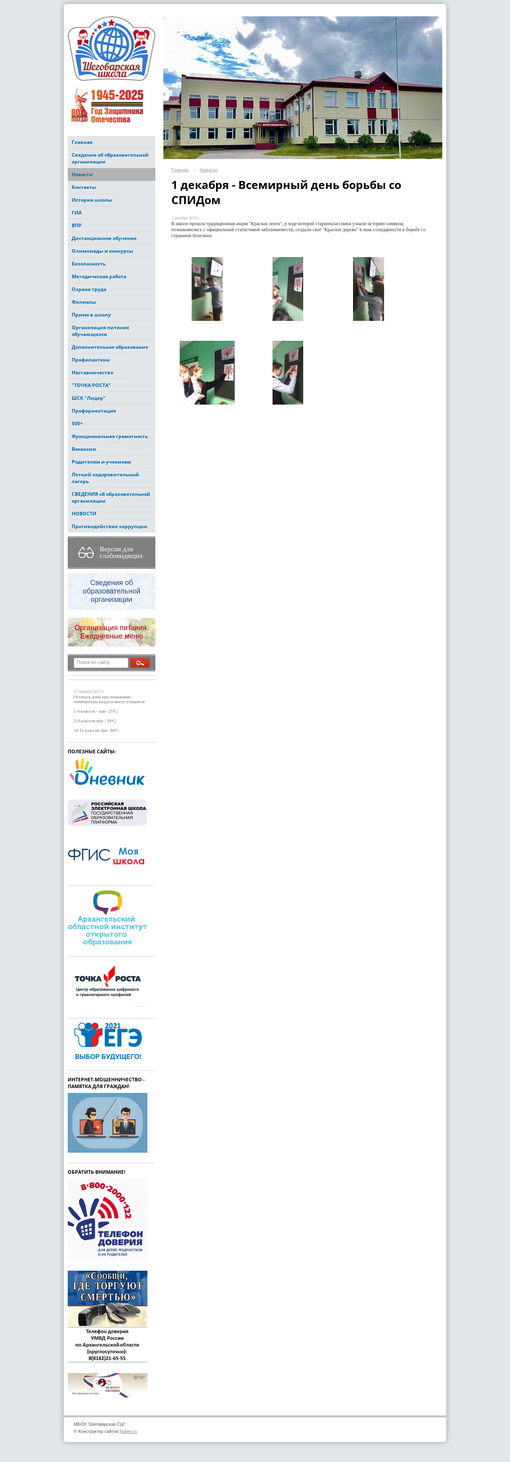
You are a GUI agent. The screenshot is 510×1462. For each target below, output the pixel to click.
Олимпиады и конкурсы (102, 251)
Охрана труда (89, 289)
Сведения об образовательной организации (110, 158)
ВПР (77, 225)
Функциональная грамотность (110, 436)
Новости (82, 174)
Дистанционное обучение (104, 238)
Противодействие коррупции (109, 526)
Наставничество (92, 372)
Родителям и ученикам (101, 461)
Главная (82, 142)
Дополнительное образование (110, 347)
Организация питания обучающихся (100, 331)
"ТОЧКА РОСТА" (91, 385)
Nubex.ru (128, 1431)
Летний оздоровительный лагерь (105, 478)
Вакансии (84, 449)
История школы (92, 200)
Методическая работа (99, 276)
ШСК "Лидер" (89, 398)
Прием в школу (91, 314)
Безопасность (89, 263)
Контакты (84, 187)
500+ (77, 423)
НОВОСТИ (84, 513)
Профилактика (91, 359)
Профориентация (94, 410)
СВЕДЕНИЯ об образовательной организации (111, 497)
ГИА (77, 212)
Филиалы (84, 302)
